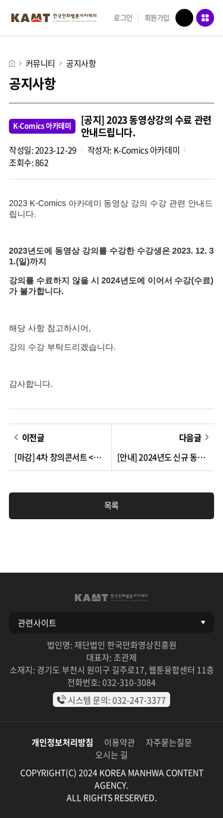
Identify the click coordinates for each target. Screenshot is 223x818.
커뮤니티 (40, 63)
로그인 (123, 17)
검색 (184, 18)
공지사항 (81, 63)
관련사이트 (37, 622)
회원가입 (157, 17)
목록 (111, 505)
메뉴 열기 (205, 18)
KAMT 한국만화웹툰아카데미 (53, 18)
